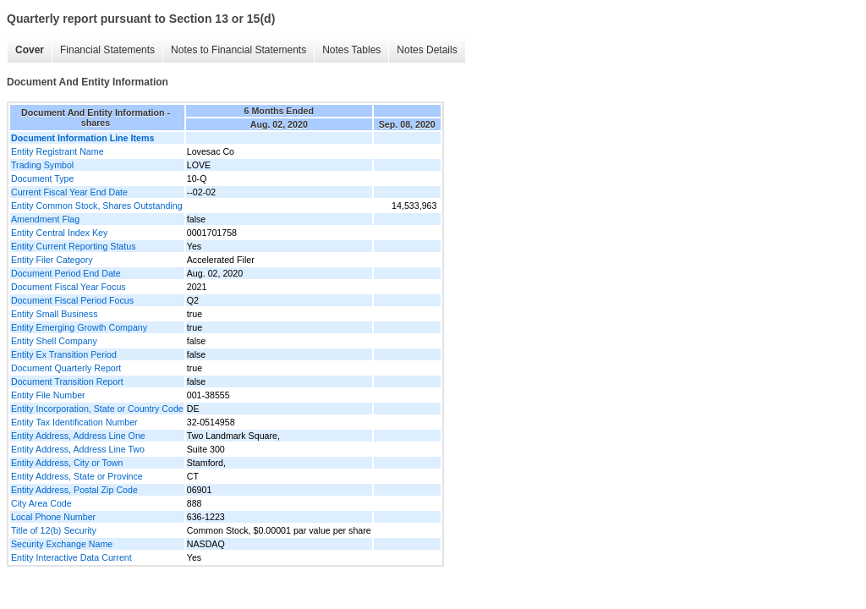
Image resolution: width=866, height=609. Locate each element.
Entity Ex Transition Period (64, 354)
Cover (29, 50)
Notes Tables (351, 50)
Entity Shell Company (54, 341)
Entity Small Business (54, 314)
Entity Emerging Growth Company (79, 327)
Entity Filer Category (52, 260)
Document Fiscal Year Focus (68, 287)
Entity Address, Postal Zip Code (74, 490)
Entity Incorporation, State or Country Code (97, 408)
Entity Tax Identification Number (74, 422)
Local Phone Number (53, 517)
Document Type (42, 178)
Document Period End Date (66, 273)
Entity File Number (48, 395)
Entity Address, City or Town (67, 463)
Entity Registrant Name (57, 151)
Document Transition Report (67, 381)
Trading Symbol (42, 165)
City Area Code (41, 503)
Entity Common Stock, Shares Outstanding (97, 205)
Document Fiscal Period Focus (72, 300)
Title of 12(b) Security (53, 530)
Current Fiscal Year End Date (69, 192)
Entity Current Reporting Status (73, 246)
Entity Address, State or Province (77, 476)
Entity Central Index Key (59, 233)
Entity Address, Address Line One (78, 436)
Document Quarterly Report (66, 368)
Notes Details (427, 50)
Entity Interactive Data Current (71, 557)
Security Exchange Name (61, 544)
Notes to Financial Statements (238, 50)
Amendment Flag (45, 219)
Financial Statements (107, 50)
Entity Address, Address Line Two (78, 449)
